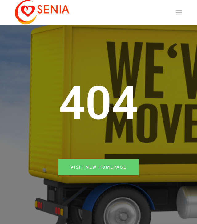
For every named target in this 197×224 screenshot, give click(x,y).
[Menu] (179, 12)
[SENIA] (82, 12)
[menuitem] (179, 12)
